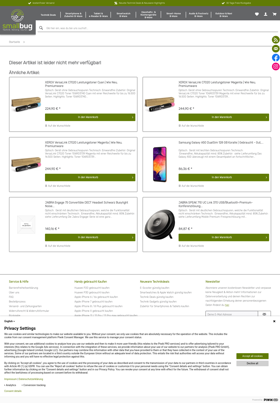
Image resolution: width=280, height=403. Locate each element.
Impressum (10, 379)
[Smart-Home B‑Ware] (173, 15)
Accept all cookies (252, 356)
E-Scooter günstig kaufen (154, 287)
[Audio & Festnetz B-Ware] (198, 15)
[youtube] (276, 40)
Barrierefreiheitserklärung (23, 287)
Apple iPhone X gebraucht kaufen (93, 310)
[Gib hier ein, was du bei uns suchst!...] (158, 28)
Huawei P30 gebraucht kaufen (91, 292)
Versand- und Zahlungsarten (25, 306)
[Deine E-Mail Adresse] (232, 314)
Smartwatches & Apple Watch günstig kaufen (166, 292)
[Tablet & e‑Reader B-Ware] (98, 15)
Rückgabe (14, 315)
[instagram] (276, 66)
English (10, 321)
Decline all (252, 363)
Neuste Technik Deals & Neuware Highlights (142, 3)
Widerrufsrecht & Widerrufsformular (29, 310)
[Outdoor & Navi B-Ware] (223, 15)
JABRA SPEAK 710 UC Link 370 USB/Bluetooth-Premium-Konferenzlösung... (216, 204)
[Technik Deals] (48, 15)
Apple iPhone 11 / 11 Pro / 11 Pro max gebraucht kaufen (106, 315)
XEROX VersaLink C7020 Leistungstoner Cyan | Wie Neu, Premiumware (81, 84)
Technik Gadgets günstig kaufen (158, 301)
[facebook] (276, 57)
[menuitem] (48, 15)
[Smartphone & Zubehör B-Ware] (73, 15)
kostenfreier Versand (41, 3)
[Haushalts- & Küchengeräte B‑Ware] (148, 14)
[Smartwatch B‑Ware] (123, 15)
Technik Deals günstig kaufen (156, 297)
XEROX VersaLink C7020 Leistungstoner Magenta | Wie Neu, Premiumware (217, 84)
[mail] (276, 48)
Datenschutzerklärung (31, 379)
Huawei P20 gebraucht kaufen (91, 287)
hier (227, 305)
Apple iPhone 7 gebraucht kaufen (93, 301)
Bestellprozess (17, 301)
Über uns (14, 292)
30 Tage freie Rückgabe (236, 3)
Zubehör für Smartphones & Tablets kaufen (164, 306)
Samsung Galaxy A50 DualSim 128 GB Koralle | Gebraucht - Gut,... (221, 142)
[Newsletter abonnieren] (264, 314)
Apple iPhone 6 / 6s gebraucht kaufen (96, 297)
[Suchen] (41, 28)
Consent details (13, 391)
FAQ (11, 297)
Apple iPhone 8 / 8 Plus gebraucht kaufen (98, 306)
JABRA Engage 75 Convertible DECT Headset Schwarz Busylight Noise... (86, 204)
